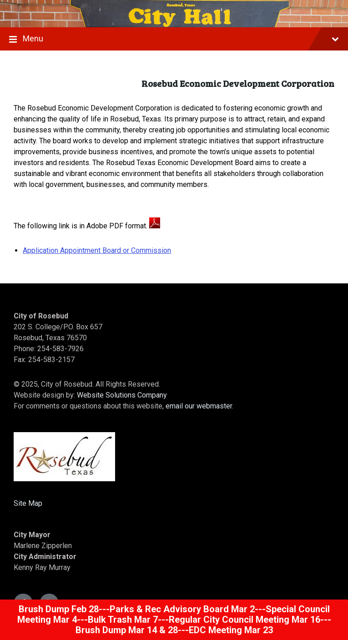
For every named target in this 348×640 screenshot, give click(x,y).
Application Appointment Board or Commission (97, 250)
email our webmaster (199, 406)
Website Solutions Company (122, 395)
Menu (174, 39)
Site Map (28, 503)
